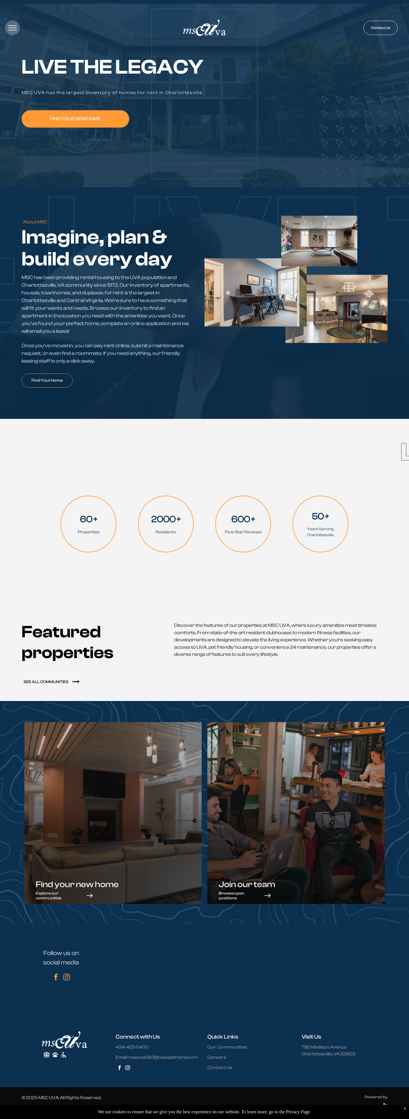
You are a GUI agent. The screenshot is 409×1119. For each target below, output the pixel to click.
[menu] (12, 27)
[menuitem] (230, 1047)
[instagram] (67, 977)
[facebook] (56, 977)
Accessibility (75, 1109)
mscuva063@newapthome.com (163, 1057)
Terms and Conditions (106, 1109)
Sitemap (28, 1109)
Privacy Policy (50, 1109)
